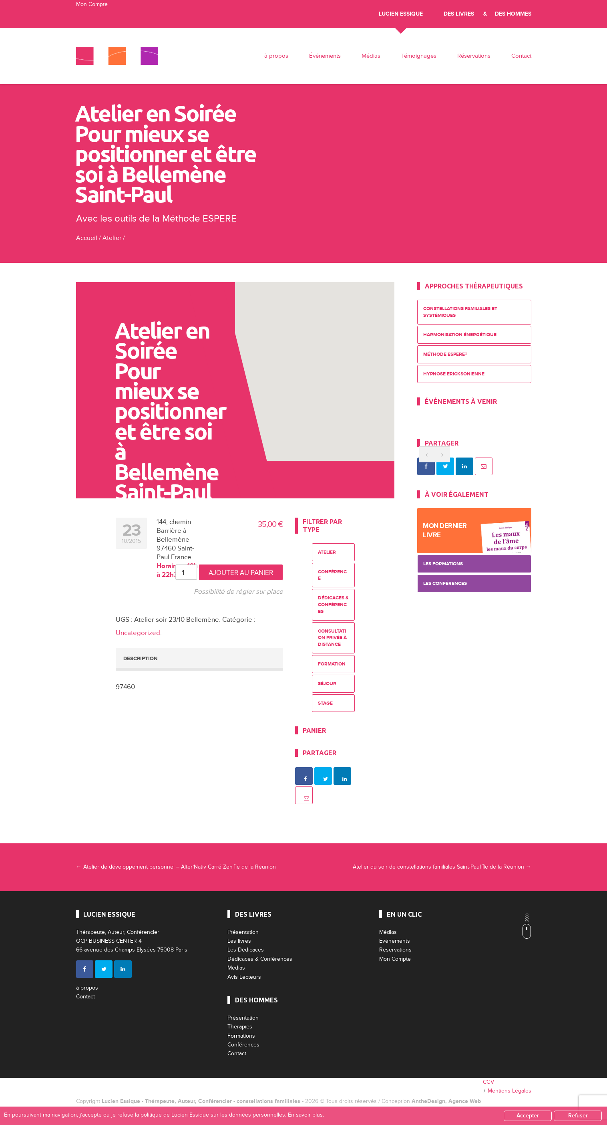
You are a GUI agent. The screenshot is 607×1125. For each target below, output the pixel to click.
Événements (325, 56)
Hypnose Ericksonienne (453, 374)
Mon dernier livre (445, 531)
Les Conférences (445, 584)
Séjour (327, 684)
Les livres (239, 941)
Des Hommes (513, 13)
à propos (276, 56)
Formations (241, 1035)
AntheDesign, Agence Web (446, 1101)
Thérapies (239, 1026)
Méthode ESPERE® (445, 354)
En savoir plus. (306, 1114)
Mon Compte (92, 4)
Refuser (578, 1115)
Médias (371, 56)
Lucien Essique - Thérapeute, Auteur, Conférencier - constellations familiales (201, 1101)
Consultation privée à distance (332, 638)
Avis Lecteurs (244, 977)
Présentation (243, 932)
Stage (325, 703)
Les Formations (443, 564)
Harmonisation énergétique (459, 335)
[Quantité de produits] (186, 572)
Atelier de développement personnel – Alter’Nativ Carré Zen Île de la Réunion (176, 866)
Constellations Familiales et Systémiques (460, 312)
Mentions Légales (509, 1090)
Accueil (86, 238)
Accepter (528, 1115)
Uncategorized (138, 633)
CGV (488, 1082)
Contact (521, 56)
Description (140, 658)
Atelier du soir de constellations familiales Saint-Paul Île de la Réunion (442, 866)
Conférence (332, 575)
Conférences (243, 1044)
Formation (332, 664)
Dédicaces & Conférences (333, 605)
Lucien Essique (401, 13)
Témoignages (418, 56)
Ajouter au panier (241, 573)
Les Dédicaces (245, 949)
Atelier (112, 238)
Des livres (459, 13)
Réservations (473, 56)
